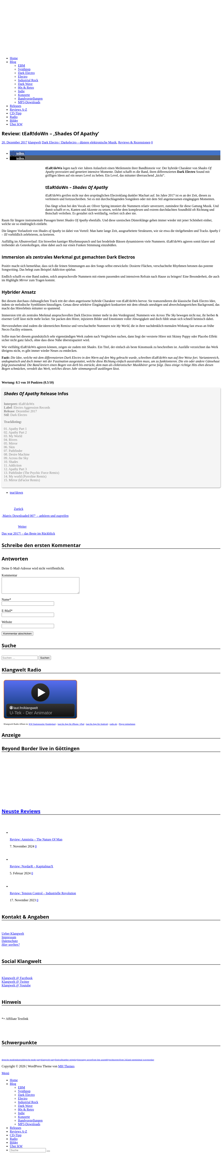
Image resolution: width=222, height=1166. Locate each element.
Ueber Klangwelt (13, 936)
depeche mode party (32, 1062)
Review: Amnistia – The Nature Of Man (36, 842)
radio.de (113, 727)
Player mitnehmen (127, 727)
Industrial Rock (28, 80)
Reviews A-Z (18, 109)
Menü (5, 1076)
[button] (17, 153)
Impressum (9, 940)
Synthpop (24, 69)
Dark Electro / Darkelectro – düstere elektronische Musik (79, 142)
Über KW (16, 124)
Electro (22, 76)
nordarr (151, 1062)
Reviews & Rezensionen (134, 142)
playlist (76, 1062)
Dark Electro (26, 73)
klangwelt (34, 142)
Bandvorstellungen (30, 98)
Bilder (14, 120)
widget (40, 704)
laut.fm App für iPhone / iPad (71, 727)
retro (117, 1062)
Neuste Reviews (21, 814)
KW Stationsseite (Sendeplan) (42, 727)
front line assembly (100, 1062)
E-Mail (6, 614)
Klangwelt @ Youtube (16, 988)
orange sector (86, 1062)
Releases (15, 106)
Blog (13, 62)
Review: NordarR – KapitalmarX (31, 869)
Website (7, 625)
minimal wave (141, 1062)
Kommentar (9, 575)
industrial (18, 1062)
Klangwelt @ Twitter (15, 984)
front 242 (123, 1062)
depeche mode (8, 1062)
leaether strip (67, 1062)
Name (5, 602)
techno (112, 1062)
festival (58, 1062)
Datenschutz (10, 944)
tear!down (16, 492)
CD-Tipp (15, 113)
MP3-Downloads (29, 102)
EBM (21, 65)
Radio (14, 117)
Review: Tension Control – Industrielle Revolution (43, 896)
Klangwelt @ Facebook (17, 981)
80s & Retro (26, 87)
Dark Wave (25, 84)
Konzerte (24, 95)
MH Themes (66, 1069)
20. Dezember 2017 (14, 142)
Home (14, 58)
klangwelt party (48, 1062)
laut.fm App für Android (97, 727)
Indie (21, 91)
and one (131, 1062)
